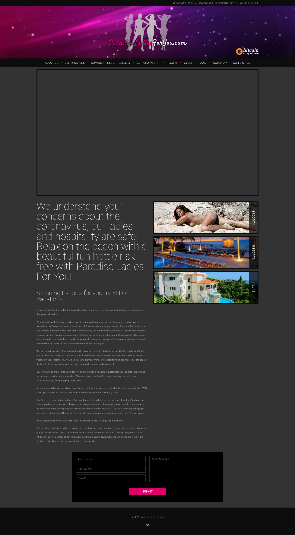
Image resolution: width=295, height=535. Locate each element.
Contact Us (241, 62)
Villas (188, 62)
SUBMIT (147, 491)
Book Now (219, 62)
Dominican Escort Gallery (110, 62)
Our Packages (75, 62)
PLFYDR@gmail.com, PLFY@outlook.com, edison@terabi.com (203, 3)
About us (51, 62)
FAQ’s (202, 62)
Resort (172, 62)
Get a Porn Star (148, 62)
